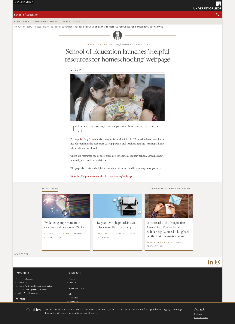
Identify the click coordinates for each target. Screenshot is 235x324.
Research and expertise (47, 21)
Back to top (21, 254)
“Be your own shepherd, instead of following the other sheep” (116, 224)
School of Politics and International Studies (34, 285)
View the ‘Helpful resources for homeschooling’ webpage (101, 176)
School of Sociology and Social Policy (31, 289)
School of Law (22, 282)
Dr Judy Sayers (88, 139)
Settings (198, 313)
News (46, 26)
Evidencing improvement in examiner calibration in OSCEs (64, 224)
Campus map (73, 301)
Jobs (70, 294)
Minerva (71, 278)
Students (72, 282)
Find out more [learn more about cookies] (201, 317)
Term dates (73, 297)
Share (77, 70)
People (66, 21)
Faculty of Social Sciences (27, 26)
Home (17, 21)
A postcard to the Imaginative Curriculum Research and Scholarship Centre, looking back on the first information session (168, 229)
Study (26, 21)
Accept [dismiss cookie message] (199, 309)
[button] (217, 15)
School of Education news (103, 44)
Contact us (79, 21)
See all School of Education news (169, 188)
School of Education (26, 14)
